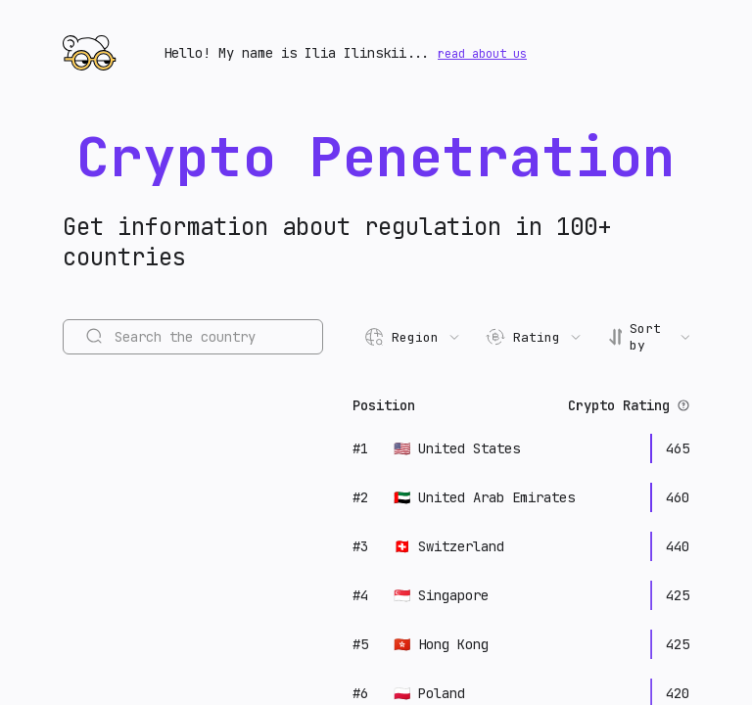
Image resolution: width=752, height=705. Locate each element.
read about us (482, 54)
